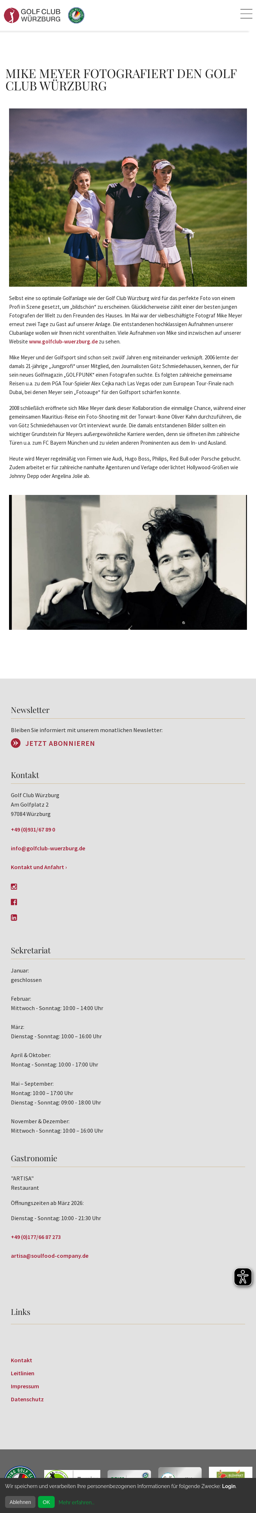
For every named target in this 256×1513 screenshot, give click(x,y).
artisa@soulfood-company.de (49, 1255)
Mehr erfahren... (77, 1502)
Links (20, 1311)
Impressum (25, 1386)
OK (46, 1502)
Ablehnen (20, 1502)
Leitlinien (22, 1373)
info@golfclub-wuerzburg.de (48, 848)
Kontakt (21, 1360)
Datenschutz (27, 1399)
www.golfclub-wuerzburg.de (63, 341)
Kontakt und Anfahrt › (39, 867)
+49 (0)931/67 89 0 (33, 829)
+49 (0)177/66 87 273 (36, 1236)
